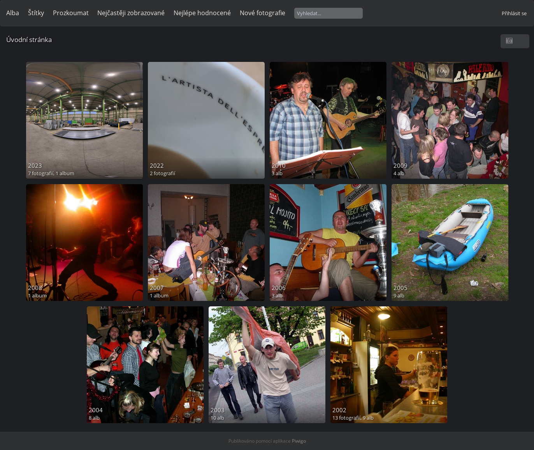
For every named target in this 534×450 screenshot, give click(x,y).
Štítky (36, 13)
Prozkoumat (71, 13)
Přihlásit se (514, 13)
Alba (12, 13)
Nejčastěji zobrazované (131, 13)
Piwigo (299, 441)
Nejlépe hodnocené (202, 13)
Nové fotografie (262, 13)
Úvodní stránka (29, 39)
